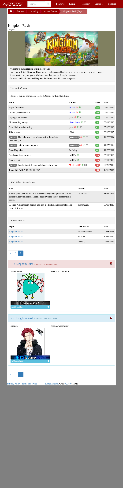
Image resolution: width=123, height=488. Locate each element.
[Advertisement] (33, 18)
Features (60, 4)
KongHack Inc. (52, 384)
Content (113, 4)
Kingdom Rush (15, 231)
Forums (20, 11)
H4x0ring (34, 11)
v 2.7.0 (67, 384)
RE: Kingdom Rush (22, 264)
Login (73, 4)
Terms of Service (29, 384)
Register (86, 4)
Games (98, 4)
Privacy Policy (13, 384)
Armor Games (50, 11)
